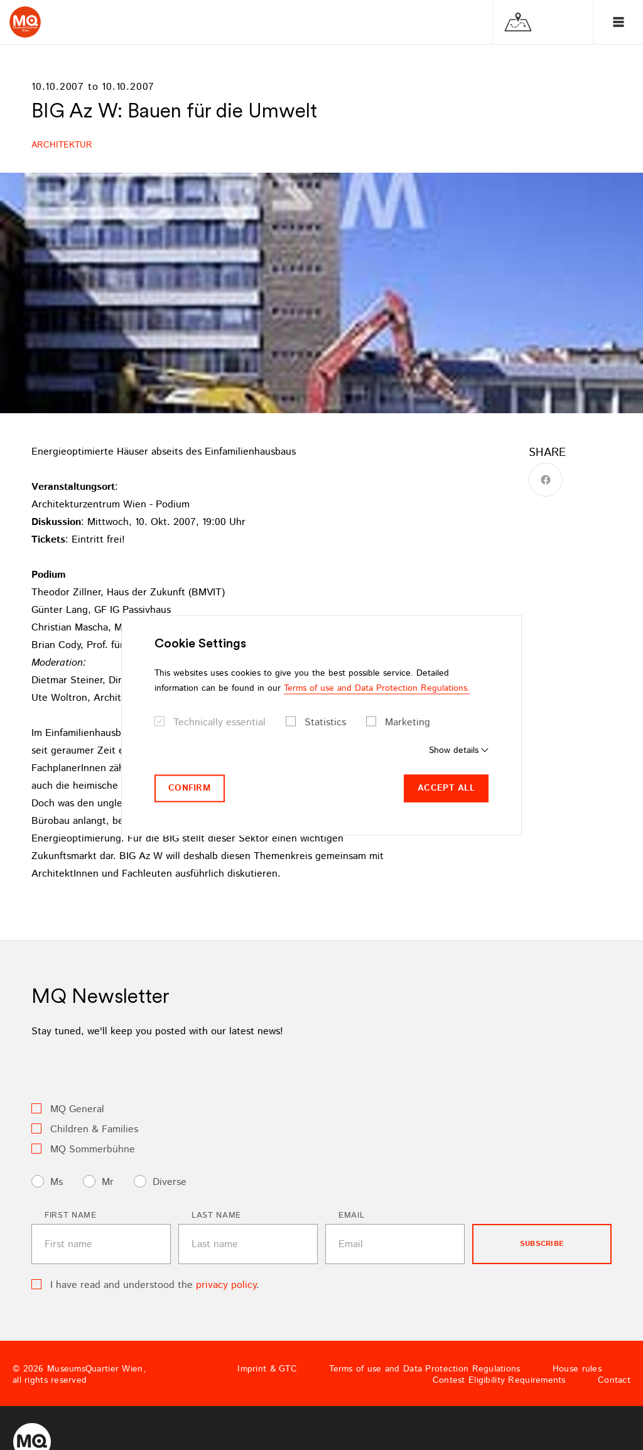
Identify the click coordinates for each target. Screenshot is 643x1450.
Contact (614, 1380)
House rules (577, 1369)
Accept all (446, 788)
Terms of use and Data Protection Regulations (424, 1369)
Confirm (189, 788)
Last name (216, 1215)
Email (351, 1215)
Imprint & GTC (267, 1369)
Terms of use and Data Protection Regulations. (377, 688)
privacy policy (226, 1285)
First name (71, 1215)
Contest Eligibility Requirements (499, 1380)
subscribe (542, 1243)
